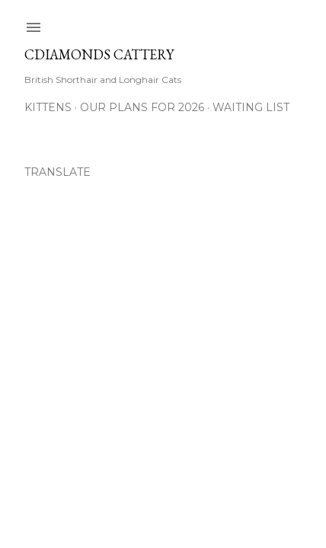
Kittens (48, 107)
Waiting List (251, 107)
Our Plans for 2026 (142, 107)
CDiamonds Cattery (99, 54)
